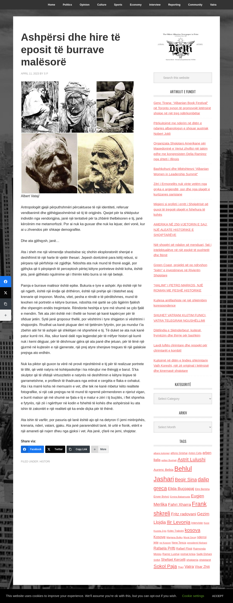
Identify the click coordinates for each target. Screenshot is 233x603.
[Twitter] (55, 449)
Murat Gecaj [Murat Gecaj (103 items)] (189, 537)
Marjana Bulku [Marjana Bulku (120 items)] (174, 537)
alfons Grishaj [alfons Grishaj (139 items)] (179, 453)
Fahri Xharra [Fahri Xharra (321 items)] (179, 504)
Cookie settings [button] (193, 596)
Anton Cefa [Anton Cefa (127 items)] (195, 453)
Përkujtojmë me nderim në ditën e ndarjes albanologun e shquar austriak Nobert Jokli (181, 128)
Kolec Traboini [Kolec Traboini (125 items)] (175, 530)
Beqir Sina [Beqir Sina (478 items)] (186, 479)
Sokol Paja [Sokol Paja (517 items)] (165, 566)
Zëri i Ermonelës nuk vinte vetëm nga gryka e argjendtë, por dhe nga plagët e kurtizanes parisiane (182, 189)
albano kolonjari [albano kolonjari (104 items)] (162, 453)
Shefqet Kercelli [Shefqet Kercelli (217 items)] (173, 559)
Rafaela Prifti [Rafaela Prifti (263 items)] (164, 548)
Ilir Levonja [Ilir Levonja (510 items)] (178, 522)
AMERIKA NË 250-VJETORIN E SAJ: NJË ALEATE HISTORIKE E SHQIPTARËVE (180, 229)
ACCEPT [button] (218, 596)
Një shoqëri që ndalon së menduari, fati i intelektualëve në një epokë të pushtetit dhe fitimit (182, 250)
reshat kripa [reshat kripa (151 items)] (188, 554)
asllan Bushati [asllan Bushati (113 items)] (169, 460)
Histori (45, 461)
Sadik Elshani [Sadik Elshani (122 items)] (204, 554)
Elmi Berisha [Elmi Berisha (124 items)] (202, 489)
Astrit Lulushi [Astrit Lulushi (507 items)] (191, 459)
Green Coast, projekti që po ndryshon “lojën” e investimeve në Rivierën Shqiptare (180, 270)
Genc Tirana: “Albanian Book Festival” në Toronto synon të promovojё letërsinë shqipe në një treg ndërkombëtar (182, 108)
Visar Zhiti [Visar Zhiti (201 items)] (202, 567)
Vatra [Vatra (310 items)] (189, 566)
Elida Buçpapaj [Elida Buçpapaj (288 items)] (181, 488)
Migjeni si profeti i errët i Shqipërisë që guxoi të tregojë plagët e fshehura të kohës (181, 209)
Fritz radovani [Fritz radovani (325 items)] (183, 514)
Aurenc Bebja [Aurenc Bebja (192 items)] (163, 469)
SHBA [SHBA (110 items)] (157, 560)
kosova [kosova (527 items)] (192, 530)
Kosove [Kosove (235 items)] (160, 537)
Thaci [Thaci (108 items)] (181, 567)
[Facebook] (32, 449)
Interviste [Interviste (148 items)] (197, 522)
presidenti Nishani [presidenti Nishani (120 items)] (197, 542)
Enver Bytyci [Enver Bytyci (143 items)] (161, 496)
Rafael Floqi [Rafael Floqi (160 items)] (184, 548)
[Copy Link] (78, 449)
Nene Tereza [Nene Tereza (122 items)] (179, 542)
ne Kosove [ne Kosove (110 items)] (165, 542)
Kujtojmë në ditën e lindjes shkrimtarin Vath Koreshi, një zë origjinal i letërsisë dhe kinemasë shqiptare (181, 365)
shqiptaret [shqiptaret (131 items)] (205, 559)
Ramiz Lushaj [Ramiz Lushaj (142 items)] (170, 554)
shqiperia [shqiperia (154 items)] (192, 559)
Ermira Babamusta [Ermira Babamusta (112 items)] (180, 496)
